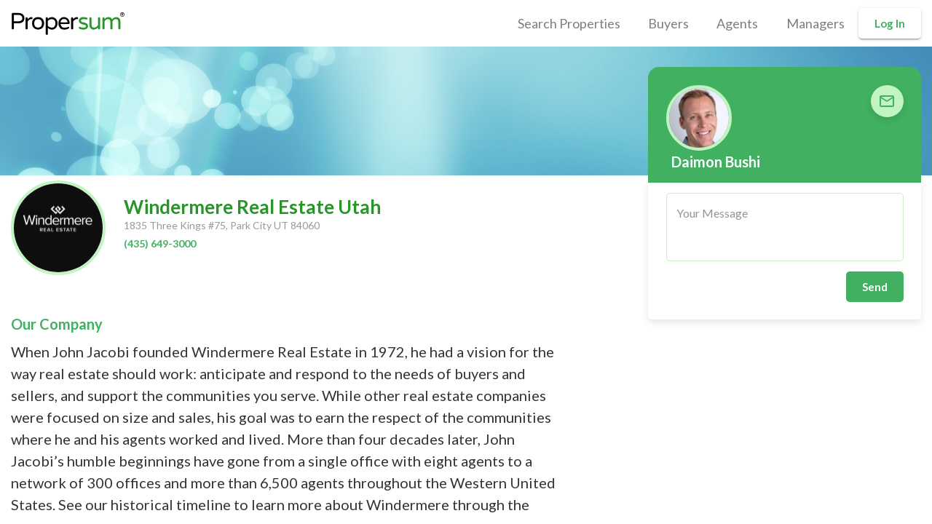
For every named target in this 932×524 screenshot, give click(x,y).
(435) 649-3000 (160, 243)
